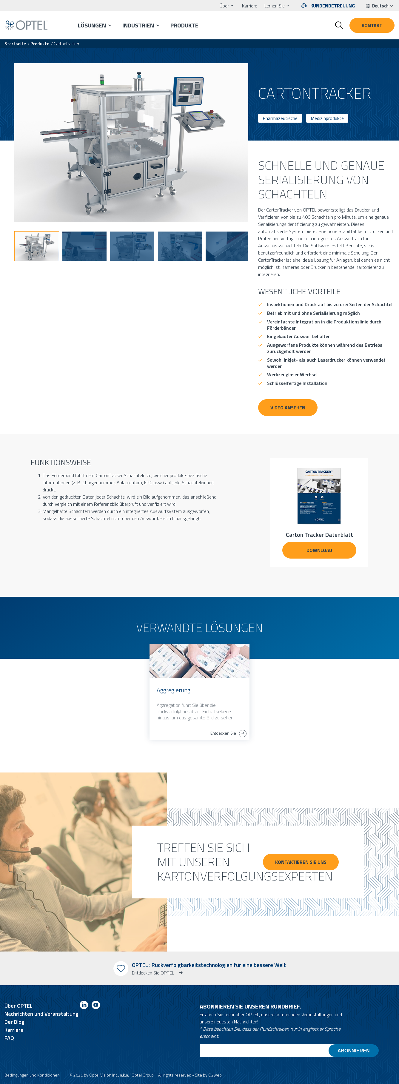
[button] (36, 246)
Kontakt (372, 25)
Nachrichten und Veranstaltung (41, 1014)
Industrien (138, 25)
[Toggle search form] (339, 25)
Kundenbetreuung (332, 5)
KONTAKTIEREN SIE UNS (300, 862)
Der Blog (14, 1022)
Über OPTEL (18, 1006)
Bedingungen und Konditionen (32, 1075)
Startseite (15, 43)
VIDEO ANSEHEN (287, 407)
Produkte (184, 25)
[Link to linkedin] (83, 1006)
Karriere (249, 5)
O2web (215, 1075)
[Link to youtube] (95, 1006)
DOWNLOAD (319, 550)
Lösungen (92, 25)
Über (224, 5)
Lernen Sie (274, 5)
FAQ (9, 1038)
